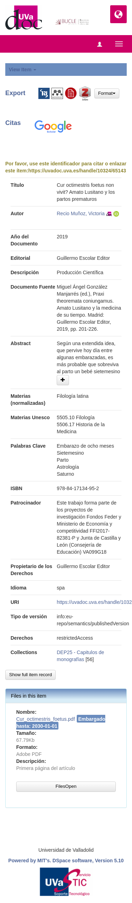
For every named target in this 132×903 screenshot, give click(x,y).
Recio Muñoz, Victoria (81, 213)
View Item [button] (22, 69)
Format (106, 93)
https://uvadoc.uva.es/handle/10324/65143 (77, 170)
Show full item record (30, 674)
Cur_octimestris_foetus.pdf (45, 719)
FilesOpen (66, 786)
